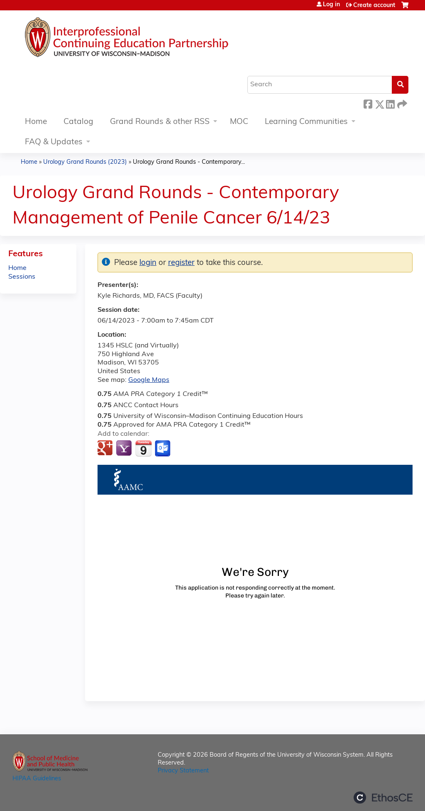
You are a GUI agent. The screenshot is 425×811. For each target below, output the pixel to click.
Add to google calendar (106, 448)
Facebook (368, 103)
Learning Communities (306, 122)
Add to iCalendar (143, 448)
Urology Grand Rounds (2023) (85, 162)
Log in (331, 5)
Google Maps (148, 380)
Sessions (21, 277)
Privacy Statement (183, 771)
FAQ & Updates (54, 142)
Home (36, 122)
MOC (239, 122)
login (147, 263)
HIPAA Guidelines (36, 779)
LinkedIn (390, 103)
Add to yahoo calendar (124, 448)
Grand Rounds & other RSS (160, 122)
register (181, 263)
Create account (374, 5)
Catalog (78, 122)
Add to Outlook (163, 448)
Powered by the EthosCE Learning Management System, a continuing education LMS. (383, 798)
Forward (401, 103)
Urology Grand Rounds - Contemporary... (189, 162)
